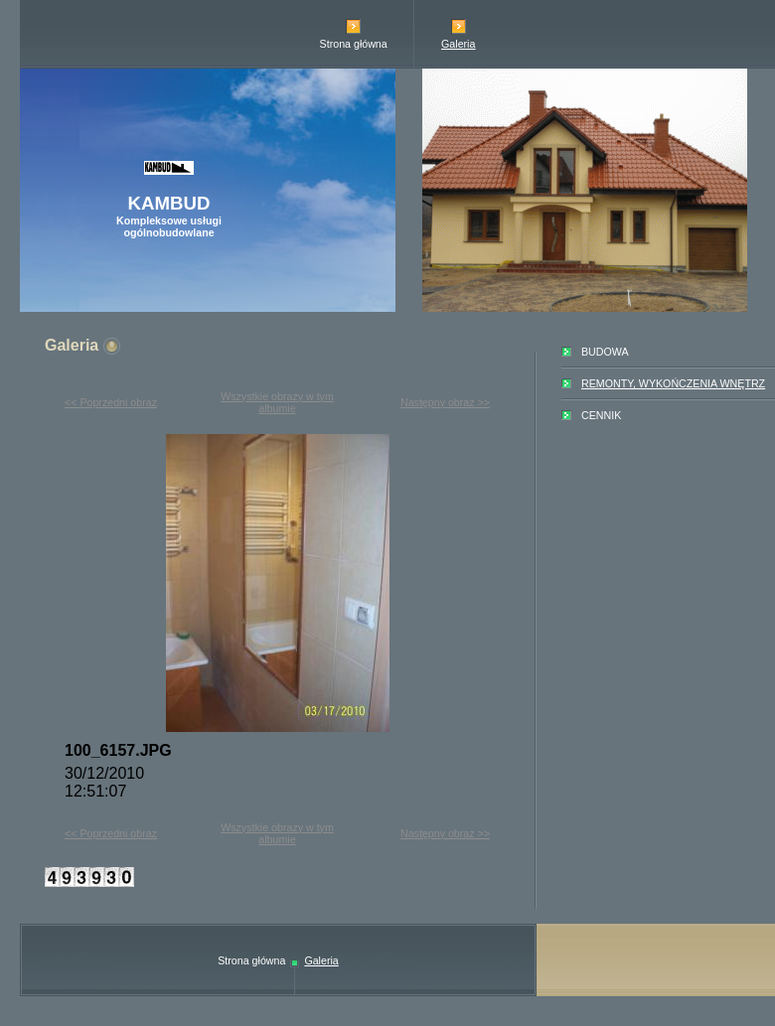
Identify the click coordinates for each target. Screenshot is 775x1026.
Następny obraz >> (445, 402)
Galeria (458, 44)
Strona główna (354, 44)
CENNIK (601, 415)
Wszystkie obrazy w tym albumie (277, 402)
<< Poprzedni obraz (111, 402)
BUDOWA (605, 352)
